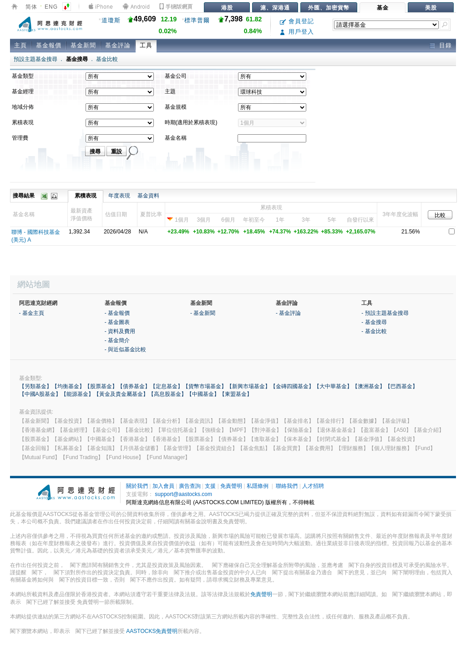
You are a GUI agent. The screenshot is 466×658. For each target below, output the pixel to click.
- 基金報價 (117, 313)
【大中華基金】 (333, 386)
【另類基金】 (35, 386)
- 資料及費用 (120, 331)
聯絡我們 (287, 486)
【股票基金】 (101, 386)
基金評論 (118, 45)
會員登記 (297, 21)
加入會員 (163, 486)
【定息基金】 (166, 386)
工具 (146, 45)
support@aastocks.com (183, 494)
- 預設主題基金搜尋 (384, 313)
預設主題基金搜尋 (35, 59)
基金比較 (107, 59)
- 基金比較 (373, 331)
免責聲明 (231, 486)
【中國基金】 (203, 394)
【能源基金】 (77, 394)
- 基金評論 (288, 313)
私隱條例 (257, 486)
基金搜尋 (77, 59)
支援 (210, 486)
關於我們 (137, 486)
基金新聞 (83, 45)
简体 (31, 7)
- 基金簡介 (117, 340)
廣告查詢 (190, 486)
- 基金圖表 (117, 322)
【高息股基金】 (167, 394)
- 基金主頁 (31, 313)
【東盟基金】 (235, 394)
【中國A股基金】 (40, 394)
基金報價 (48, 45)
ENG (51, 7)
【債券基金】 (133, 386)
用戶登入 (297, 31)
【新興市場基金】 (248, 386)
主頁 (20, 45)
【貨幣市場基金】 (205, 386)
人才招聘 (313, 486)
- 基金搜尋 (373, 322)
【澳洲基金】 (368, 386)
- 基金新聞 (202, 313)
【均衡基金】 (68, 386)
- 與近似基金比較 (125, 349)
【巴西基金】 (401, 386)
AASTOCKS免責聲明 (151, 631)
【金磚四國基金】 (292, 386)
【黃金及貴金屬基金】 (121, 394)
